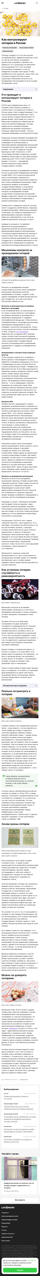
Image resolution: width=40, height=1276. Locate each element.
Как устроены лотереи (26, 47)
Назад (5, 8)
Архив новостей (7, 1237)
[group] (19, 1175)
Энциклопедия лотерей (9, 1219)
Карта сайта (6, 1240)
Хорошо (20, 1270)
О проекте (5, 1212)
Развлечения (6, 1223)
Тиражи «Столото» (8, 1233)
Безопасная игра (8, 51)
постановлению (22, 332)
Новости (4, 1226)
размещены (13, 1028)
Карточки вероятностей (10, 1216)
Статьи (4, 1230)
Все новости (20, 1200)
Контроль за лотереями (10, 47)
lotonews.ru (8, 1245)
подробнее (31, 1260)
